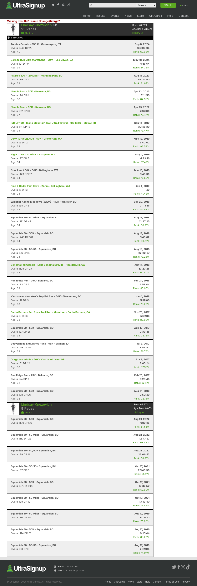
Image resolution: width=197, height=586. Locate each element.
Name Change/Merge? (45, 21)
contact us (72, 566)
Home (86, 15)
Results (100, 15)
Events (115, 15)
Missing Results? (18, 21)
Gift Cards (155, 15)
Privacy (186, 581)
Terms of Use (171, 581)
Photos (27, 33)
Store (140, 15)
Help (170, 15)
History (138, 32)
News (128, 15)
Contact (184, 15)
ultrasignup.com (74, 570)
